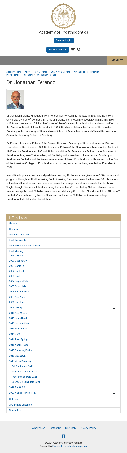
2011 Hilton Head (18, 318)
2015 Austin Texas (18, 345)
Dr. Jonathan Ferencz (46, 75)
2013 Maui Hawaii (18, 328)
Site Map (70, 428)
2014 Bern (14, 334)
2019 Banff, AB (17, 387)
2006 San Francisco (19, 291)
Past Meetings (40, 72)
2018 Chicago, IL (17, 356)
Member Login (63, 40)
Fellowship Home (58, 49)
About (27, 72)
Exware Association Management (70, 446)
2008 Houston (16, 302)
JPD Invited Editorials (20, 404)
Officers (13, 229)
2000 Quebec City (18, 260)
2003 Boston (15, 276)
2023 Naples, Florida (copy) (23, 393)
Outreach (14, 399)
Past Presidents (17, 240)
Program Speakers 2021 (24, 376)
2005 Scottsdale (17, 286)
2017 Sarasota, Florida (20, 350)
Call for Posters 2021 (22, 366)
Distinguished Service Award (24, 245)
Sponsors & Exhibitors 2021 (26, 382)
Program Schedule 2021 (24, 371)
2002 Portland (16, 271)
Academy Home (13, 72)
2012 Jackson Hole (19, 323)
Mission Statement (19, 234)
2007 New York (17, 297)
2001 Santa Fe (16, 266)
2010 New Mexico (18, 313)
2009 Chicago (16, 307)
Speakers (28, 75)
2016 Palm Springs (19, 339)
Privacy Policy (88, 428)
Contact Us (15, 410)
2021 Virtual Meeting (60, 72)
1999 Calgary (16, 255)
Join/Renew (38, 428)
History (13, 223)
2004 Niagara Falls (18, 281)
